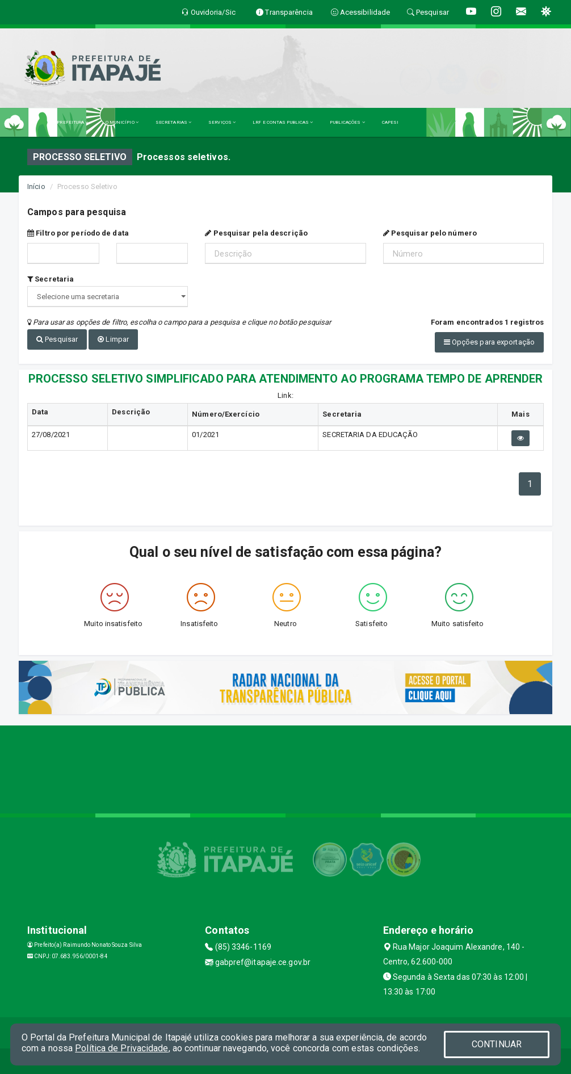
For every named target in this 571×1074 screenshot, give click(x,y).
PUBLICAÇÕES (347, 122)
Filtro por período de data (78, 233)
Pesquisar (57, 339)
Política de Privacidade (121, 1048)
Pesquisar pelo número (430, 233)
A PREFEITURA (70, 122)
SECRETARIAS (173, 122)
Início (36, 186)
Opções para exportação (489, 342)
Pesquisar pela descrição (256, 233)
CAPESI (390, 122)
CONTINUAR (497, 1044)
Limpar (113, 339)
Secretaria (50, 279)
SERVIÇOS (222, 122)
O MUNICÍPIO (122, 122)
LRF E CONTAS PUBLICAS (283, 122)
